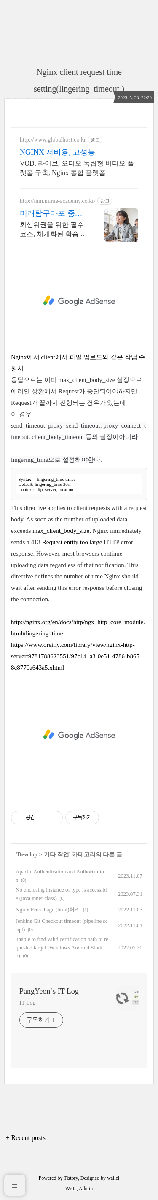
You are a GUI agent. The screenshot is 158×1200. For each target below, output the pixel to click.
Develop (27, 854)
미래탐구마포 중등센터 (51, 213)
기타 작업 (56, 854)
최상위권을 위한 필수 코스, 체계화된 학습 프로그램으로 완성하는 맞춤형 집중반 (53, 230)
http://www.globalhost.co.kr (53, 139)
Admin (86, 1189)
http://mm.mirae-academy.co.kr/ (58, 201)
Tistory (71, 1178)
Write (71, 1189)
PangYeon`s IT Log (49, 991)
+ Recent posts (26, 1137)
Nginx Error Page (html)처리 (48, 909)
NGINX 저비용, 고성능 (58, 152)
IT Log (27, 1003)
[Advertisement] (79, 301)
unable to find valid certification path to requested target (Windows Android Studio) (62, 947)
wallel (113, 1178)
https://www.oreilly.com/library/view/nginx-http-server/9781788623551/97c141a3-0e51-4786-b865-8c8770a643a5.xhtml (76, 656)
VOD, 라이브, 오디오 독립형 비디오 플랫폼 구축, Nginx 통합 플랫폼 (77, 168)
